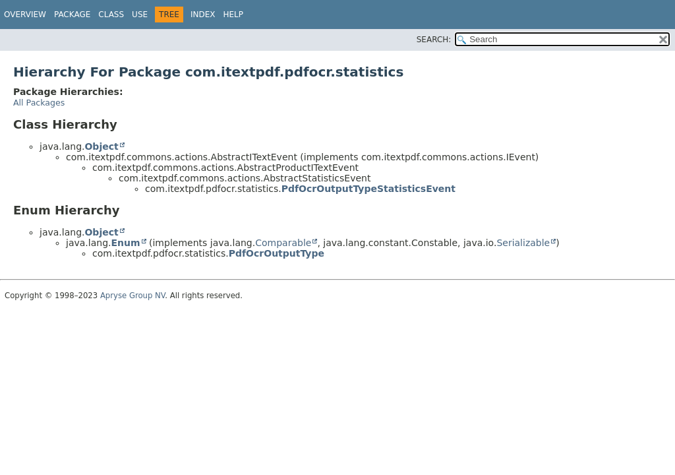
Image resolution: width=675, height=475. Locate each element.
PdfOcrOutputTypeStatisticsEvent (368, 188)
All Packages (39, 103)
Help (233, 14)
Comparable (283, 243)
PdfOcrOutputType (276, 253)
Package (72, 14)
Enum (125, 243)
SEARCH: (434, 39)
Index (203, 14)
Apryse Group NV (132, 295)
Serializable (523, 243)
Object (101, 146)
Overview (25, 14)
